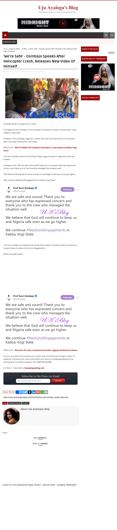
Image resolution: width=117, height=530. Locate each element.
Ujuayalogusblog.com (34, 368)
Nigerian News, (32, 71)
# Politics (25, 403)
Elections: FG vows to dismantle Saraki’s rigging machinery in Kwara (46, 350)
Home (5, 49)
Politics (24, 49)
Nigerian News (15, 49)
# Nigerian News (14, 403)
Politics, (40, 71)
